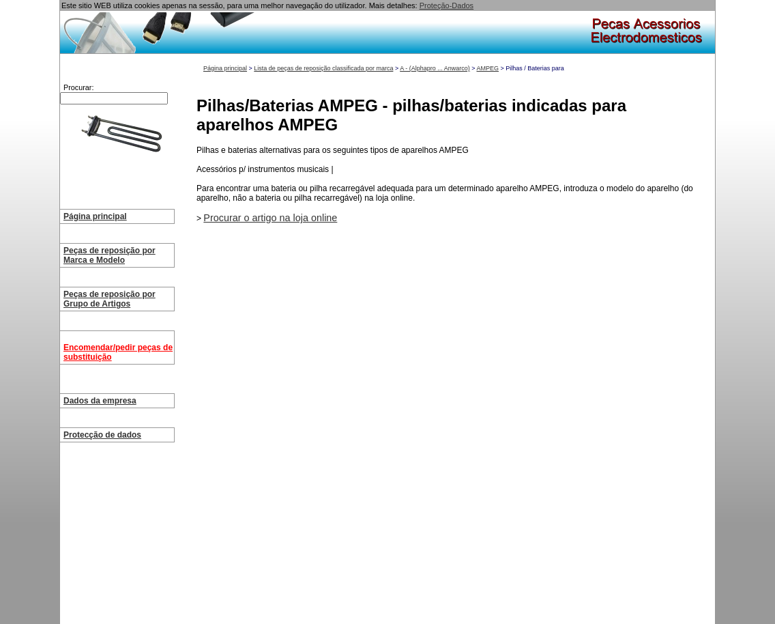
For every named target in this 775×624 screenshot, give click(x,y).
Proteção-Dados (447, 5)
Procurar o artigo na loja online (270, 217)
